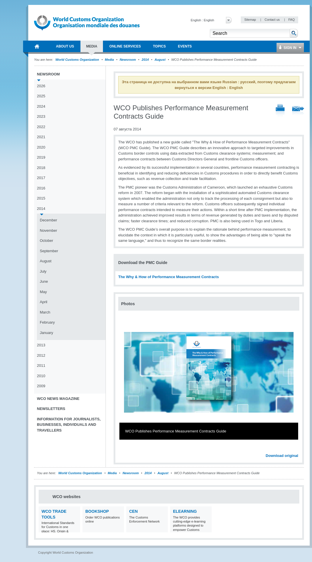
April (43, 302)
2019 (41, 157)
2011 (41, 365)
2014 (145, 59)
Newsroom (128, 59)
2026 (41, 86)
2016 (41, 188)
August (160, 59)
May (43, 292)
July (43, 271)
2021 (41, 137)
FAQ (291, 19)
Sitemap (250, 19)
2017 (41, 178)
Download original (282, 455)
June (44, 281)
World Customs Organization (77, 59)
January (46, 333)
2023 (41, 116)
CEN (133, 511)
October (46, 240)
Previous (124, 449)
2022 (41, 127)
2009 (41, 386)
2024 (41, 106)
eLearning (185, 511)
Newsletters (51, 409)
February (47, 322)
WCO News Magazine (58, 398)
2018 (41, 168)
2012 (41, 355)
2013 (41, 345)
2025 (41, 96)
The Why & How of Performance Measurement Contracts (168, 277)
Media (109, 59)
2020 (41, 147)
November (48, 230)
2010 (41, 376)
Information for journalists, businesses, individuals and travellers (69, 424)
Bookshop (97, 511)
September (49, 251)
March (45, 312)
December (48, 220)
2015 (41, 198)
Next (297, 449)
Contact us (272, 19)
